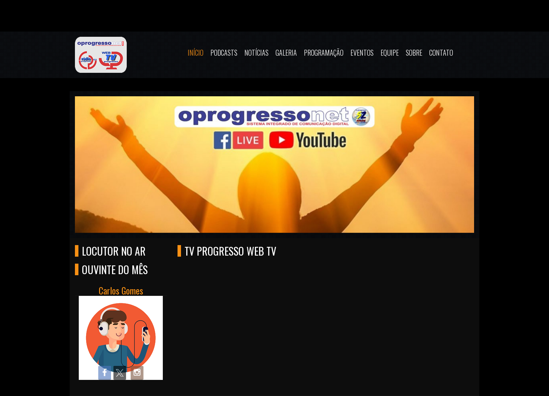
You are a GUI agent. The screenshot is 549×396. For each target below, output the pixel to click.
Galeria (286, 52)
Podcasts (223, 52)
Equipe (390, 52)
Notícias (256, 52)
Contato (441, 52)
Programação (323, 52)
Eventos (362, 52)
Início (195, 52)
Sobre (414, 52)
